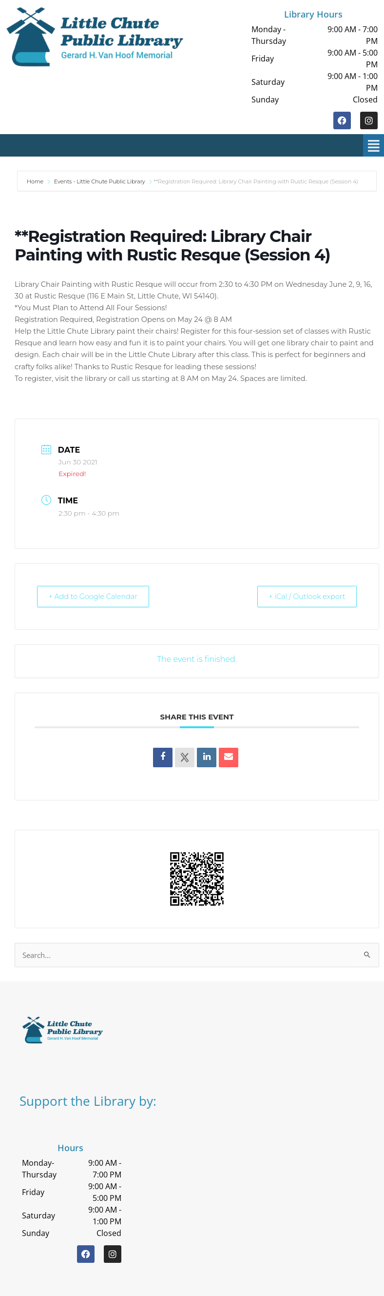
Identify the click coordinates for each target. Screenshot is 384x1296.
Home (36, 181)
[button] (198, 145)
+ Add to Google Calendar (97, 596)
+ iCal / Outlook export (303, 596)
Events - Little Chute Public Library (99, 181)
